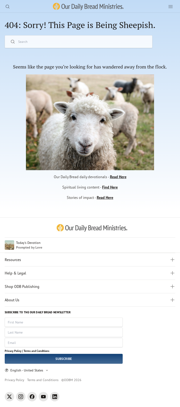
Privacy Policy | (14, 351)
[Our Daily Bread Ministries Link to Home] (88, 6)
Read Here (118, 176)
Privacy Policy (14, 380)
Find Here (110, 187)
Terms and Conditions (36, 351)
